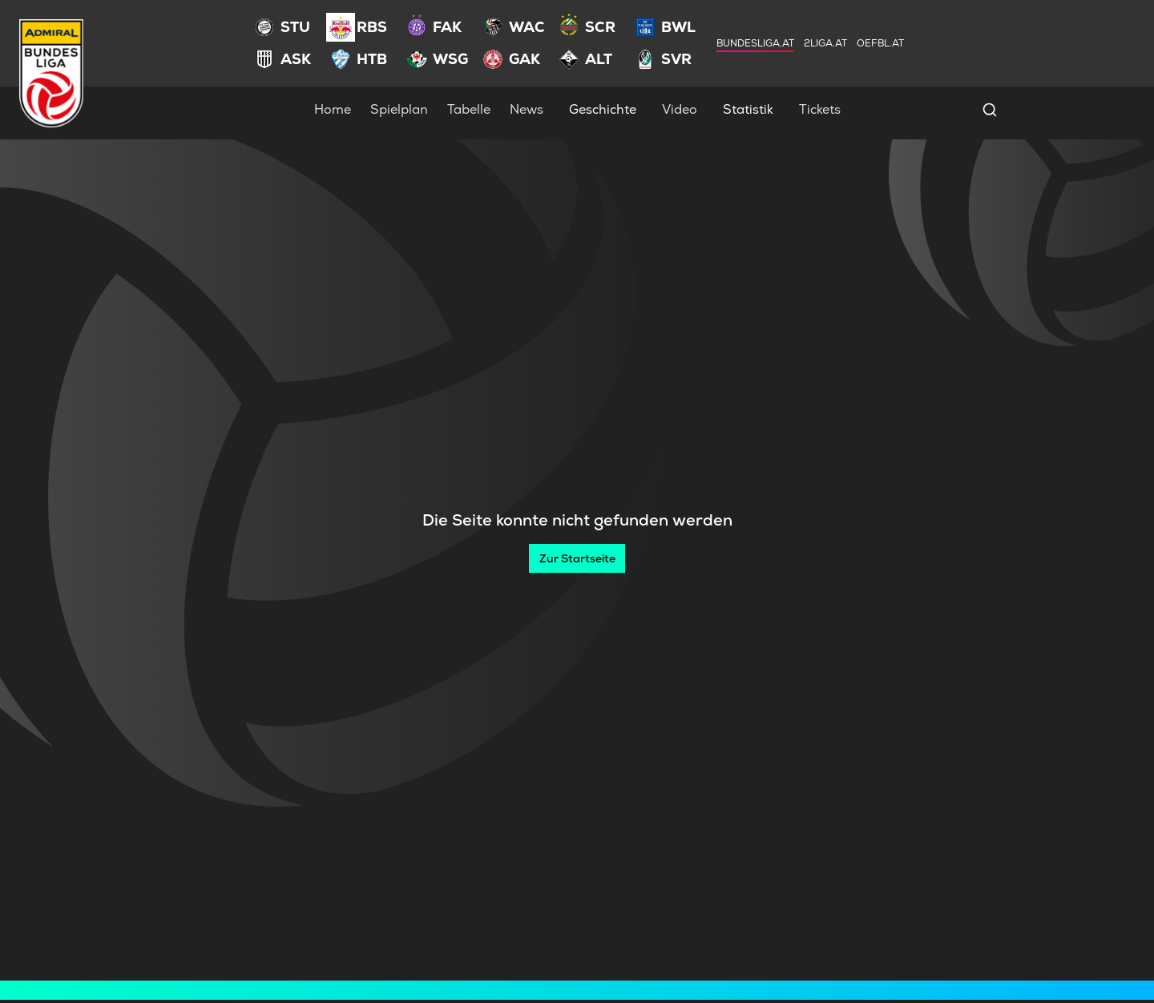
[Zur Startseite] (577, 558)
